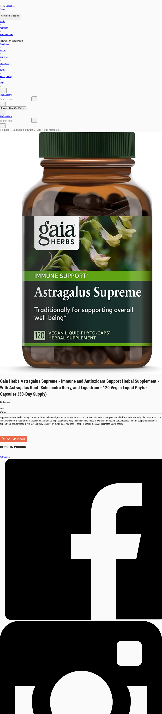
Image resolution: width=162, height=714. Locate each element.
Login (4, 108)
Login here (11, 6)
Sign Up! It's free (17, 108)
